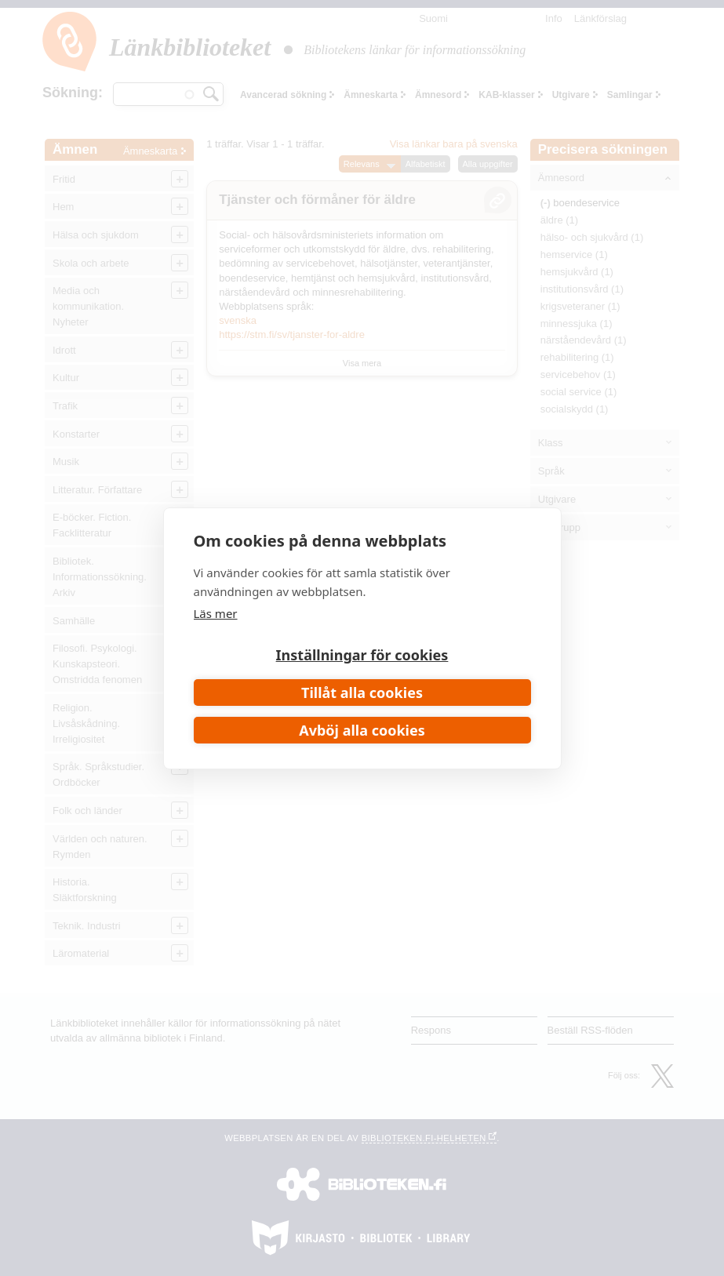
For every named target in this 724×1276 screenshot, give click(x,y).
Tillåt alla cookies (362, 692)
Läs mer (216, 613)
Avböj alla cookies (362, 730)
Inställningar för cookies (362, 654)
